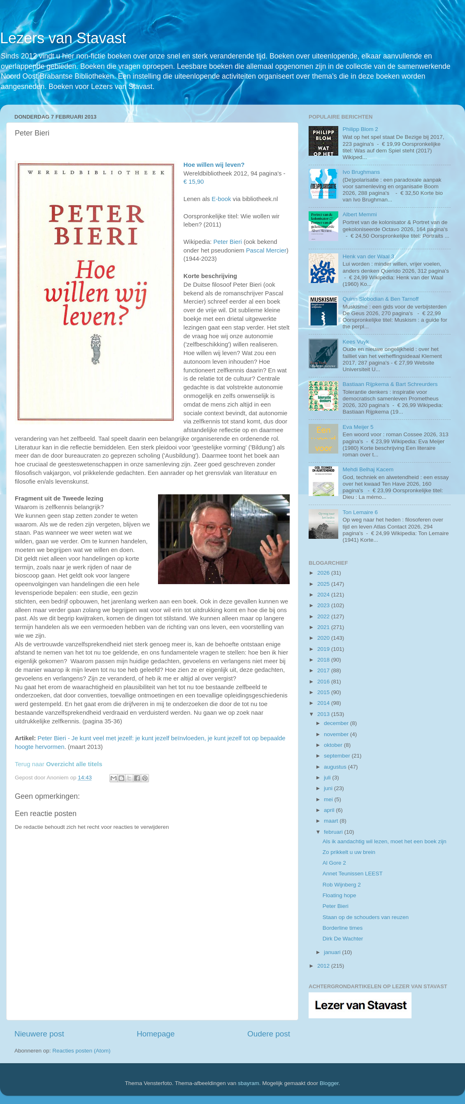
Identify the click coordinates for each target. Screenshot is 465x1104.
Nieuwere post (39, 1033)
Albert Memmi (359, 214)
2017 (324, 670)
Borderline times (343, 928)
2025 (324, 584)
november (337, 734)
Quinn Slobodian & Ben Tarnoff (380, 299)
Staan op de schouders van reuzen (366, 917)
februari (334, 832)
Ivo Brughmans (361, 172)
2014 (324, 703)
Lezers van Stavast (63, 38)
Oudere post (268, 1033)
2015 (324, 692)
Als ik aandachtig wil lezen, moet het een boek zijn (384, 841)
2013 (324, 714)
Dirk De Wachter (343, 939)
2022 (324, 616)
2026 (324, 573)
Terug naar (58, 763)
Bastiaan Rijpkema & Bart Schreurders (389, 384)
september (338, 756)
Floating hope (339, 895)
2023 (324, 605)
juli (328, 777)
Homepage (155, 1033)
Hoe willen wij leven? (214, 164)
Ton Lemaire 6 (360, 512)
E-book (221, 199)
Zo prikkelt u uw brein (349, 852)
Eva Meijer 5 (357, 427)
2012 (324, 966)
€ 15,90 (194, 181)
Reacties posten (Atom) (81, 1051)
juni (329, 788)
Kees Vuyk (355, 342)
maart (331, 821)
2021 (324, 627)
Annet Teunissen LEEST (353, 873)
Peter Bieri (227, 242)
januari (333, 952)
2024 (324, 595)
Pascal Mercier (266, 250)
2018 (324, 660)
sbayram (248, 1083)
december (337, 723)
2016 (324, 681)
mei (329, 799)
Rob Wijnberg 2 (342, 885)
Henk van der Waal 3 (368, 256)
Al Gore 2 (334, 863)
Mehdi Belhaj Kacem (367, 469)
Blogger (329, 1083)
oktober (334, 745)
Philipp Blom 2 (360, 129)
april (330, 810)
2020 (324, 638)
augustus (336, 767)
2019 (324, 649)
